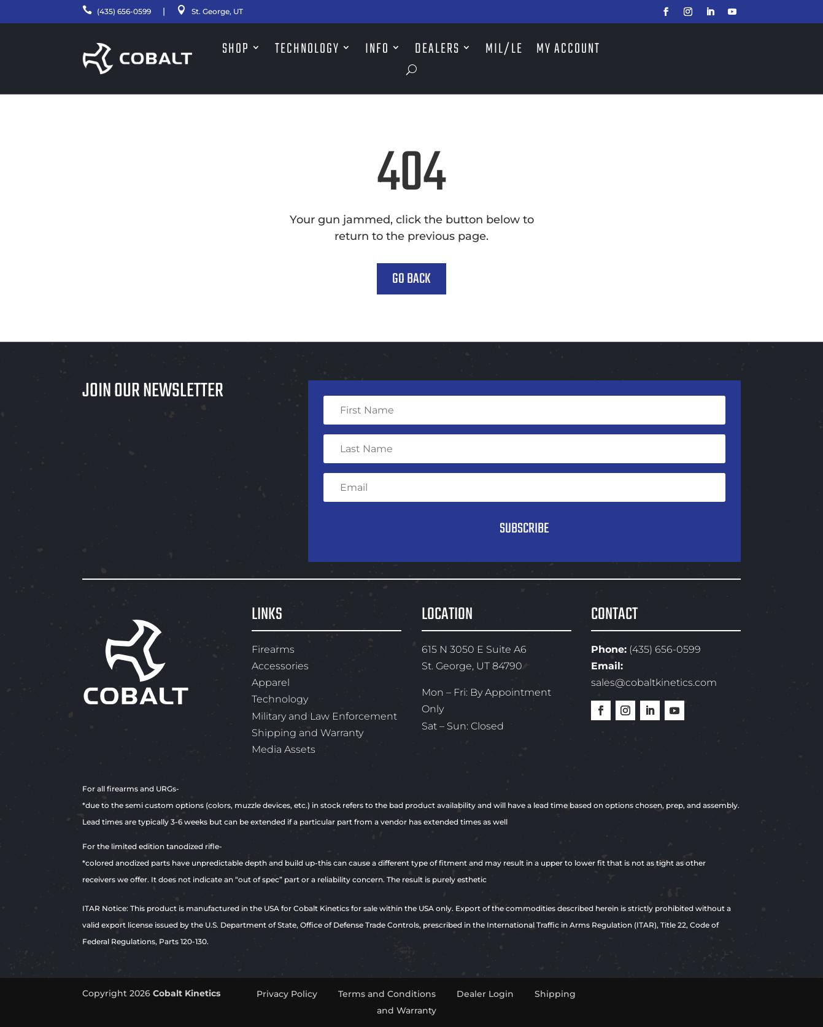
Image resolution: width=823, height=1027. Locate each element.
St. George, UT (227, 11)
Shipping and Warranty (307, 733)
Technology (307, 49)
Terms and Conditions (387, 993)
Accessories (280, 666)
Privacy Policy (287, 993)
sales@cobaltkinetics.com (654, 682)
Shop (235, 49)
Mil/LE (504, 49)
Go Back (411, 279)
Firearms (273, 649)
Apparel (271, 682)
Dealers (437, 49)
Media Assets (283, 749)
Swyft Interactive (156, 1011)
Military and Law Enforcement (324, 716)
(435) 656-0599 (122, 11)
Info (377, 49)
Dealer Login (485, 993)
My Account (568, 49)
